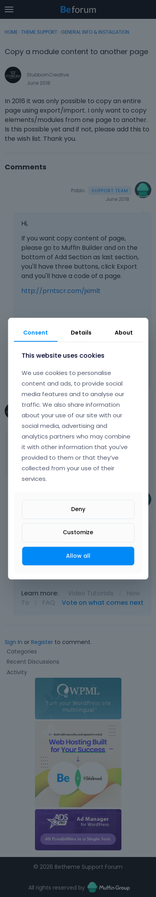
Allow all (78, 556)
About (124, 333)
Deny (78, 509)
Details (81, 333)
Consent (35, 333)
